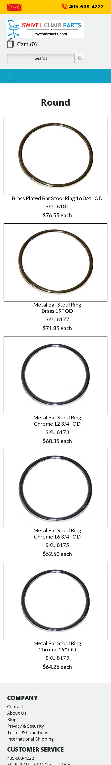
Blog (11, 719)
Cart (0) (27, 44)
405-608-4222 (83, 6)
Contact (15, 706)
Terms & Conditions (27, 732)
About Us (16, 713)
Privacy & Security (25, 726)
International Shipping (30, 739)
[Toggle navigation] (10, 76)
